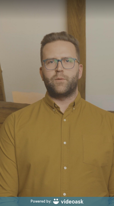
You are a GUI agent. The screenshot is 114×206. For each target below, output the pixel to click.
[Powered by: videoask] (57, 201)
